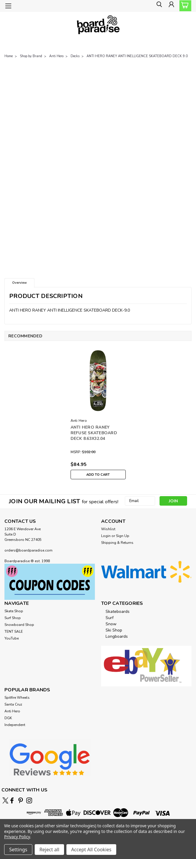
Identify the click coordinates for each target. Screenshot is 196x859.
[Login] (170, 6)
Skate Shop (13, 611)
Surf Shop (12, 618)
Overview (19, 283)
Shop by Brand (31, 56)
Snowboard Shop (19, 624)
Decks (75, 56)
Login (106, 535)
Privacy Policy (17, 836)
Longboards (117, 636)
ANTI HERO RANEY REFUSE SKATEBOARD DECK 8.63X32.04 (94, 432)
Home (8, 56)
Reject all (49, 849)
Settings (18, 849)
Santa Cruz (13, 704)
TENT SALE (13, 631)
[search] (157, 6)
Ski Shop (114, 630)
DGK (8, 718)
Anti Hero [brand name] (79, 420)
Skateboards (118, 611)
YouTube (11, 638)
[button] (49, 582)
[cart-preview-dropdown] (184, 5)
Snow (111, 624)
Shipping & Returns (117, 542)
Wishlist (108, 529)
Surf (110, 618)
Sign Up (122, 535)
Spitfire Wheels (17, 697)
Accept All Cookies (91, 849)
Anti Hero (56, 56)
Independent (14, 724)
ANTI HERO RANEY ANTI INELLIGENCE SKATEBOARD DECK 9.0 (137, 56)
